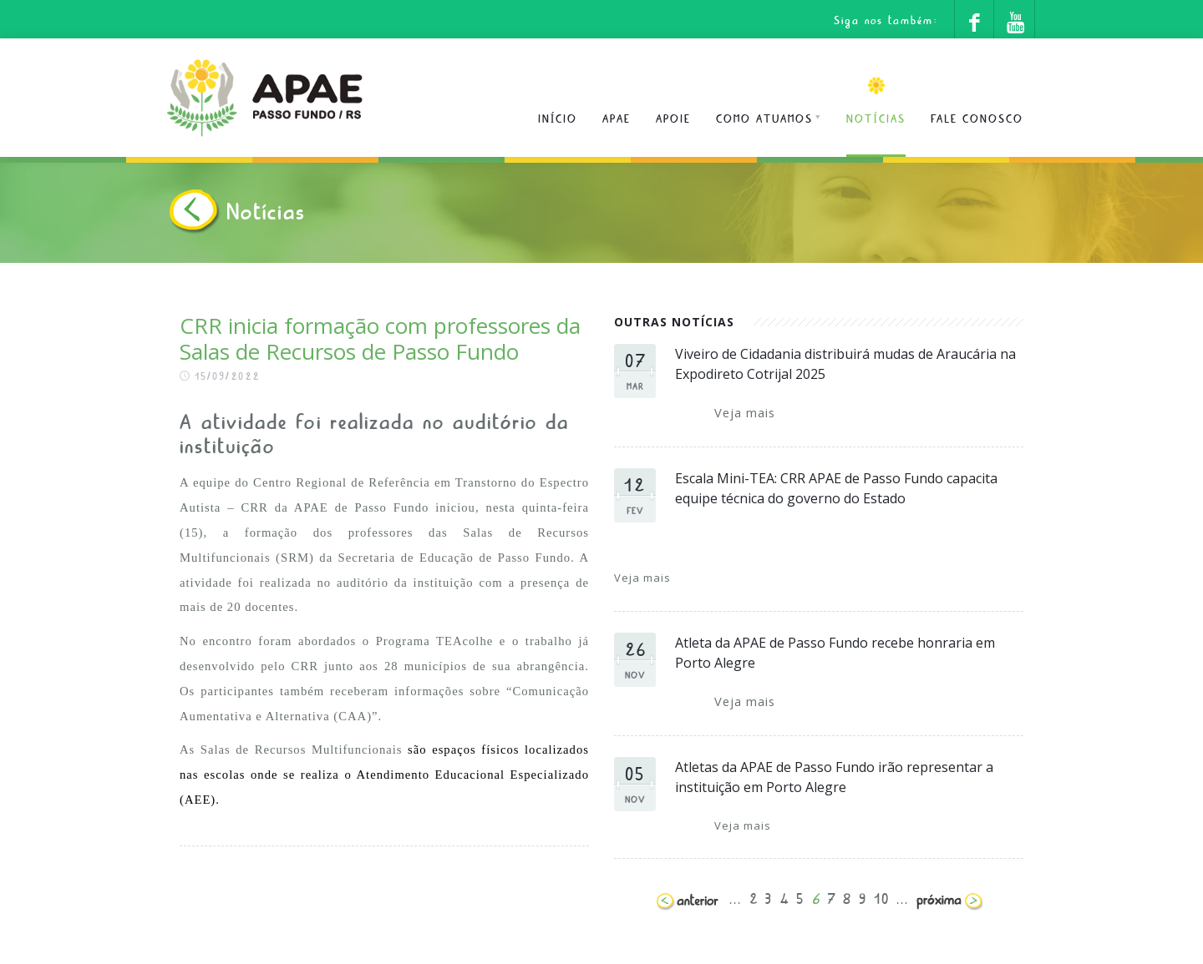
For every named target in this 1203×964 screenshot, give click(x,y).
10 (882, 895)
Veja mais (744, 412)
